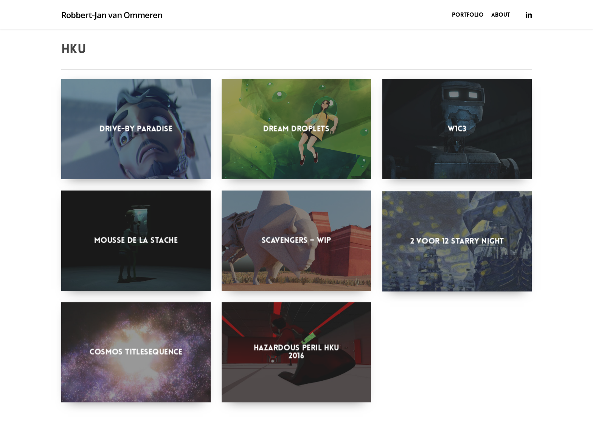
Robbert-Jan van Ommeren (111, 15)
